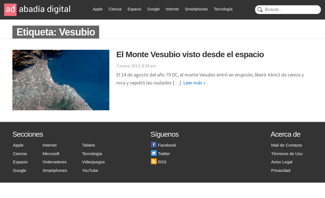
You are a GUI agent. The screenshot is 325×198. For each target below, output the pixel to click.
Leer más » (194, 82)
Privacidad (280, 170)
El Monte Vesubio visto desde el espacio (190, 54)
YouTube (90, 170)
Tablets (88, 145)
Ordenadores (55, 162)
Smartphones (196, 9)
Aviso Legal (281, 162)
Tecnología (223, 9)
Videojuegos (93, 162)
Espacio (134, 9)
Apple (98, 9)
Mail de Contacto (286, 145)
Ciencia (115, 9)
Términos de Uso (286, 153)
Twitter (160, 153)
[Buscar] (288, 9)
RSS (158, 162)
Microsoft (51, 153)
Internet (172, 9)
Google (153, 9)
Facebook (163, 145)
